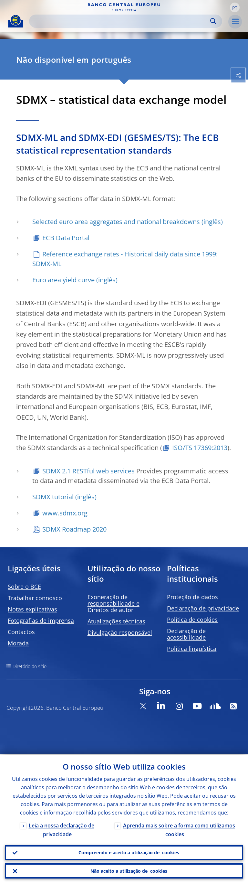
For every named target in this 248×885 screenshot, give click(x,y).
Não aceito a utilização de (128, 871)
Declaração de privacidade (203, 608)
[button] (235, 7)
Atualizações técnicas (116, 621)
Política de (192, 619)
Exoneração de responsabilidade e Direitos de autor (114, 603)
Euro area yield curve (63, 279)
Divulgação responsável (120, 632)
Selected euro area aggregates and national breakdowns (116, 221)
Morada (18, 643)
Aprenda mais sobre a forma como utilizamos (179, 829)
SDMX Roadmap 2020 (74, 529)
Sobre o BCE (24, 586)
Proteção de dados (192, 597)
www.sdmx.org (65, 513)
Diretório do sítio (29, 666)
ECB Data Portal (65, 237)
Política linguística (191, 649)
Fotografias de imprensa (41, 620)
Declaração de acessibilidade (186, 634)
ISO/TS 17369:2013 (199, 447)
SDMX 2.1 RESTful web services (88, 471)
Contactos (21, 632)
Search (213, 21)
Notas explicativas (32, 609)
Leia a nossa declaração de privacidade (61, 829)
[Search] (120, 21)
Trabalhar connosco (35, 598)
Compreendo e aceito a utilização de (128, 852)
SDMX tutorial (53, 496)
